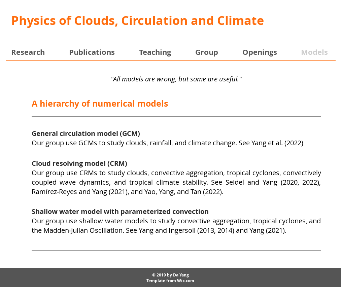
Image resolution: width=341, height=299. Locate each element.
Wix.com (185, 281)
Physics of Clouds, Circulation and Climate (137, 20)
